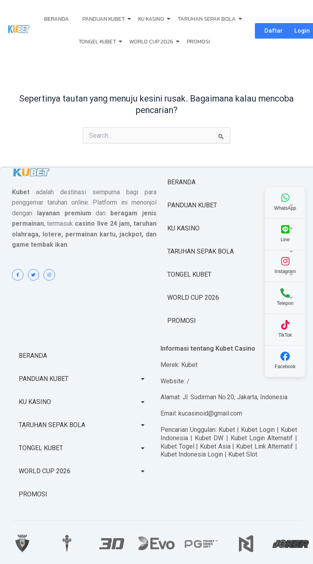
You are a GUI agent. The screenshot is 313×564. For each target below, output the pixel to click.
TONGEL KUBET (98, 41)
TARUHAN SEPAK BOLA (208, 19)
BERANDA (56, 19)
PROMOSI (198, 41)
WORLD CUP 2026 (152, 41)
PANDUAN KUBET (104, 19)
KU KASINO (152, 19)
